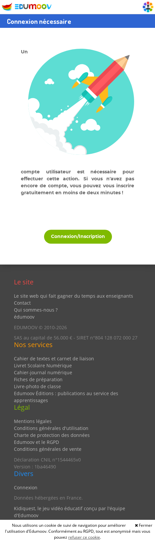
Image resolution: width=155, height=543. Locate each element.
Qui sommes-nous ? (36, 310)
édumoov (24, 317)
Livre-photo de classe (37, 386)
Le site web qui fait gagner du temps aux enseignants (73, 296)
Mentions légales (33, 421)
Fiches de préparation (38, 379)
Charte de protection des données (52, 435)
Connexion (25, 487)
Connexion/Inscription (78, 236)
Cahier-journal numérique (43, 372)
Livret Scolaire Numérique (43, 365)
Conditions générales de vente (47, 449)
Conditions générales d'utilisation (51, 428)
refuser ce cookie (84, 537)
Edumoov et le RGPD (36, 442)
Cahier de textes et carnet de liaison (54, 358)
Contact (22, 303)
